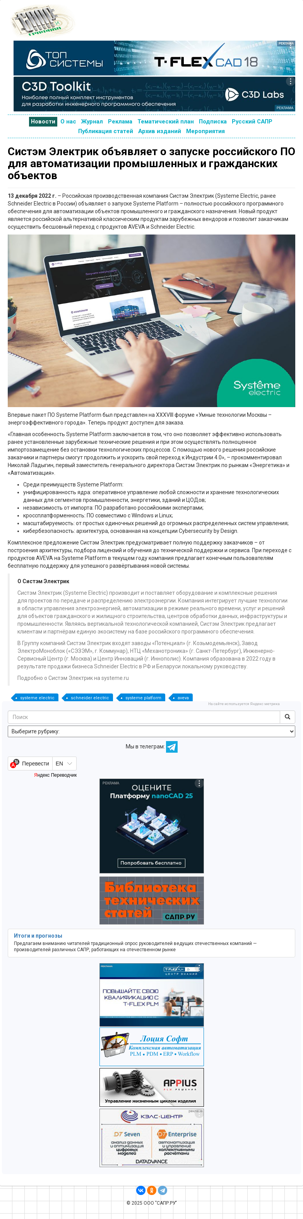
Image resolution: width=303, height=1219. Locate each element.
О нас (68, 121)
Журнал (92, 121)
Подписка (213, 121)
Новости (43, 121)
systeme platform (143, 697)
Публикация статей (105, 131)
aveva (183, 697)
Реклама (120, 121)
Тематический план (165, 121)
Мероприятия (205, 131)
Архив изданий (159, 131)
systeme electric (37, 697)
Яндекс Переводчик (55, 775)
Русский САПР (252, 121)
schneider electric (90, 697)
